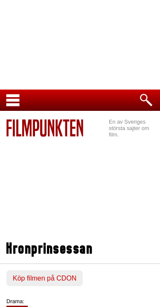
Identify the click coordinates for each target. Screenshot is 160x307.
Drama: (15, 301)
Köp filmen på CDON (44, 278)
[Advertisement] (80, 190)
